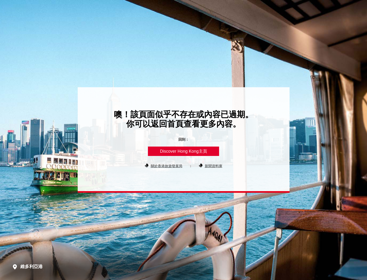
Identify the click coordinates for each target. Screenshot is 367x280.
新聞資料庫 (213, 165)
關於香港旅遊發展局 (166, 165)
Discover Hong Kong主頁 (183, 151)
